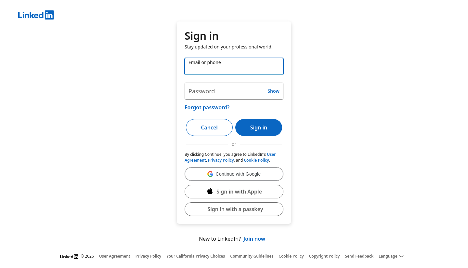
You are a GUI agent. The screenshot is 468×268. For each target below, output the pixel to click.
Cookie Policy (256, 160)
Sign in (258, 127)
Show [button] (273, 91)
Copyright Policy (324, 256)
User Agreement (114, 256)
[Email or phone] (234, 66)
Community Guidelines (251, 256)
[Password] (234, 91)
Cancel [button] (209, 127)
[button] (234, 174)
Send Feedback (359, 256)
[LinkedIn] (243, 15)
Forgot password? (207, 107)
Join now (254, 238)
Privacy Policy (221, 160)
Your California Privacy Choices (195, 256)
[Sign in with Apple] (234, 191)
